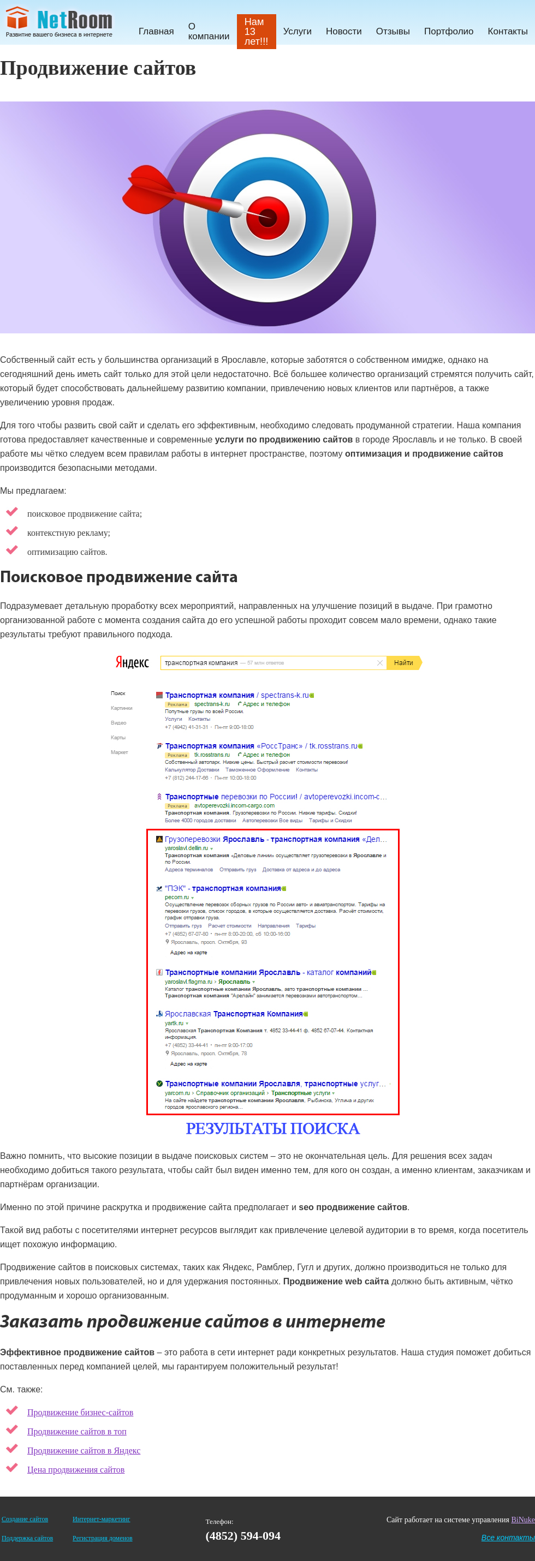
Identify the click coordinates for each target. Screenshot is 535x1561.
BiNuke (523, 1520)
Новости (344, 31)
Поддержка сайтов (27, 1538)
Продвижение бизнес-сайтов (80, 1412)
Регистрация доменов (102, 1538)
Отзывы (393, 31)
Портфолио (448, 31)
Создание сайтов (25, 1519)
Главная (156, 31)
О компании (209, 31)
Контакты (508, 31)
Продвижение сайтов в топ (77, 1431)
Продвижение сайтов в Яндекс (83, 1450)
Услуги (297, 31)
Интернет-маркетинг (101, 1519)
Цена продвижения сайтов (75, 1469)
